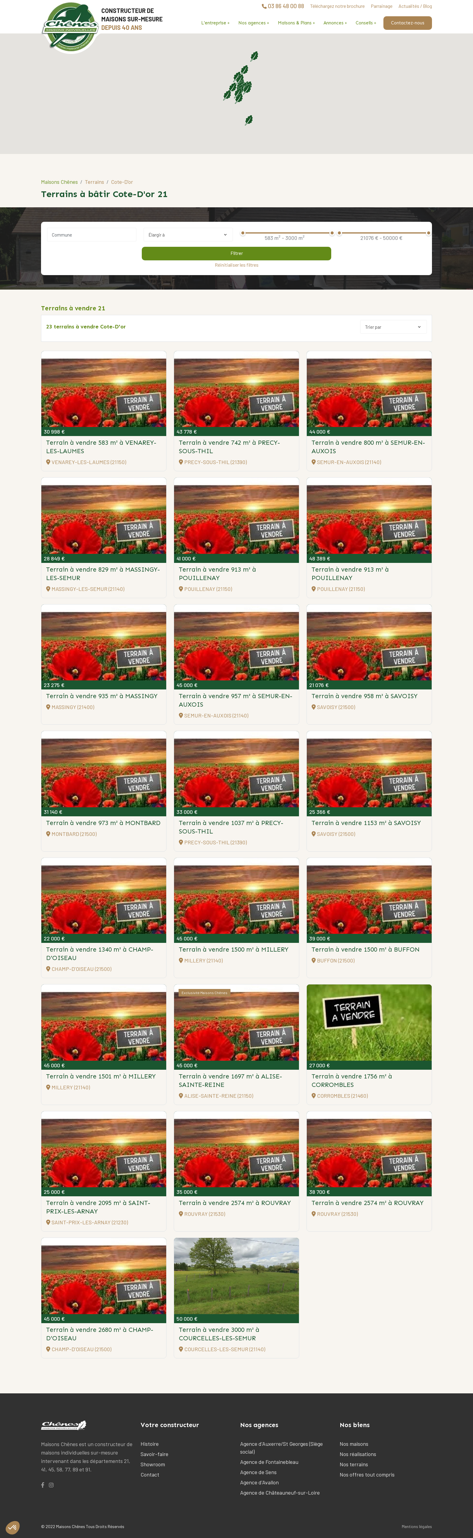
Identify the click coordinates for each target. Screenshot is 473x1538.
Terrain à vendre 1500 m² (233, 949)
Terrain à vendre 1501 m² (101, 1076)
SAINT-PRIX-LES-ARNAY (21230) (87, 1222)
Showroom (153, 1464)
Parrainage (381, 6)
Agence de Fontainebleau (269, 1461)
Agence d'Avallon (259, 1482)
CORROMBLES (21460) (340, 1095)
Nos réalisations (358, 1454)
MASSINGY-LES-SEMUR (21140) (85, 588)
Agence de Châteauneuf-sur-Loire (280, 1492)
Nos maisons (354, 1443)
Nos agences (252, 23)
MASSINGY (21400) (70, 707)
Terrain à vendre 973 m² (103, 823)
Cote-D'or (122, 181)
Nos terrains (354, 1464)
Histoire (150, 1443)
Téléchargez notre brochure (337, 6)
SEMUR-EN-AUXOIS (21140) (346, 462)
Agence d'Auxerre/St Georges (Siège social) (281, 1447)
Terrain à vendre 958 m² (364, 696)
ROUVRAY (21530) (202, 1213)
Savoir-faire (154, 1454)
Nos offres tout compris (367, 1474)
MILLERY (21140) (201, 960)
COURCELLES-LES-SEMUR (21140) (222, 1349)
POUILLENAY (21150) (205, 588)
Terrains (94, 181)
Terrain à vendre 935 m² (101, 696)
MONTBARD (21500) (71, 833)
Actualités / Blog (415, 6)
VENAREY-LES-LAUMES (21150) (86, 462)
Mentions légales (417, 1526)
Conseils (364, 23)
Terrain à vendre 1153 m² (366, 823)
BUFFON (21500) (333, 960)
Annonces (334, 23)
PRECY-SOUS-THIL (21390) (213, 462)
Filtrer (236, 253)
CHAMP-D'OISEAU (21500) (78, 968)
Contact (150, 1474)
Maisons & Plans (295, 23)
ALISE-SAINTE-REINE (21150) (216, 1095)
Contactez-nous (407, 23)
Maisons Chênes (59, 181)
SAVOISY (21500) (333, 707)
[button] (239, 98)
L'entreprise (213, 23)
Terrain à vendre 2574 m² (235, 1203)
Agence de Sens (258, 1472)
